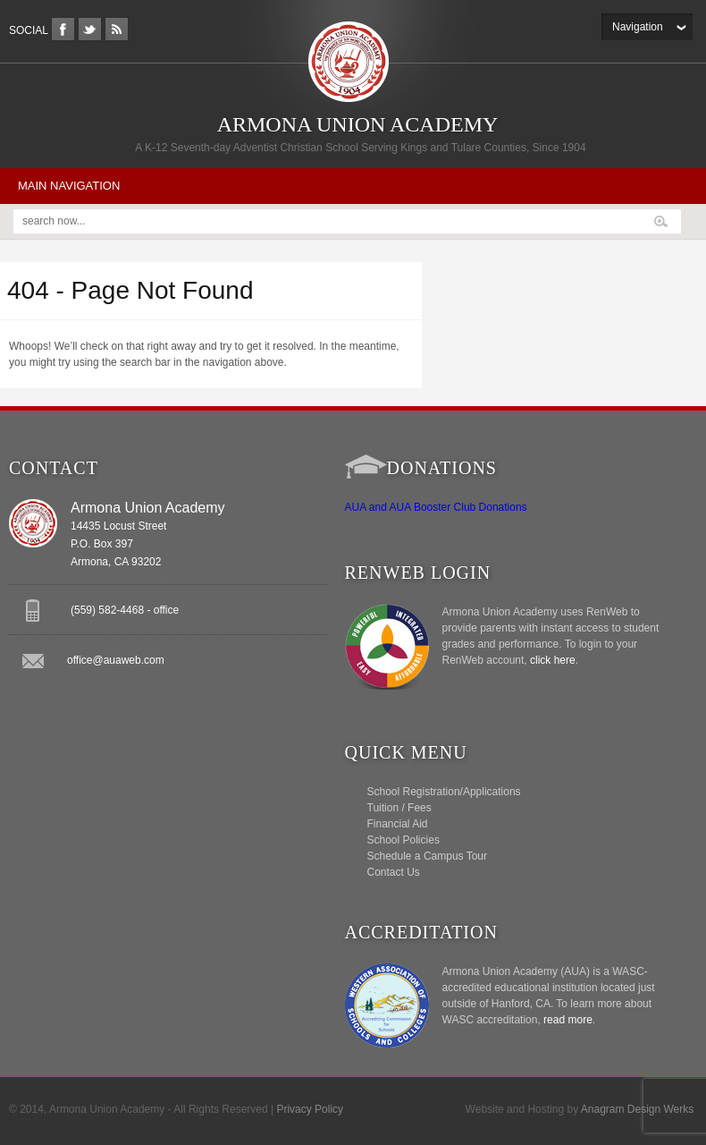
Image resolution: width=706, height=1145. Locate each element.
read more (568, 1020)
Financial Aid (397, 824)
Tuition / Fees (399, 808)
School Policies (403, 840)
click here (553, 660)
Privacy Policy (309, 1109)
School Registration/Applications (444, 791)
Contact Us (393, 872)
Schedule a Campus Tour (427, 856)
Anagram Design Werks (637, 1109)
